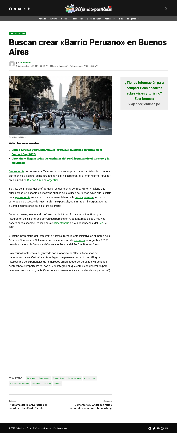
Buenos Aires (35, 180)
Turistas (57, 384)
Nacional (65, 19)
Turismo (53, 19)
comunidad (25, 62)
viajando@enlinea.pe (144, 104)
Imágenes (131, 19)
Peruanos (79, 240)
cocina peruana (84, 197)
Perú (101, 223)
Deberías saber (94, 19)
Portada (42, 19)
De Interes (109, 19)
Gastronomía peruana (19, 384)
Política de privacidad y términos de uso (50, 428)
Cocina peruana (74, 378)
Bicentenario (61, 223)
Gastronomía (16, 171)
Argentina (52, 180)
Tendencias (78, 19)
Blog (121, 19)
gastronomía (22, 197)
